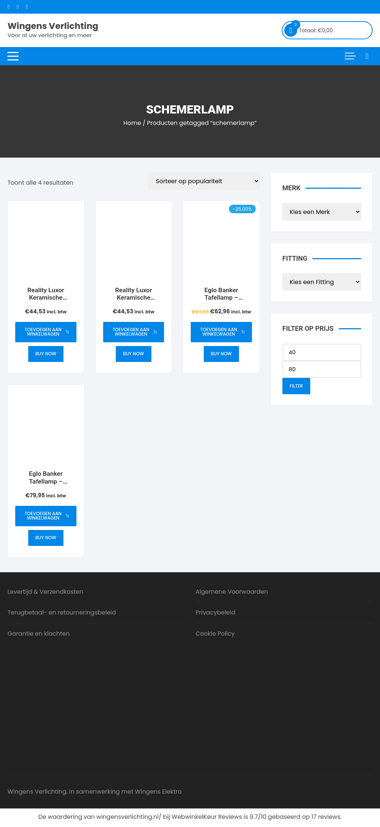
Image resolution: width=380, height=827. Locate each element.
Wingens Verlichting (54, 26)
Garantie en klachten (38, 635)
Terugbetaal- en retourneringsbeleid (61, 614)
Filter (296, 386)
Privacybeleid (215, 614)
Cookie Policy (215, 635)
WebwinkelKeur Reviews (206, 818)
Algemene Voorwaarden (232, 593)
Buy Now (45, 354)
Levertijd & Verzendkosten (45, 593)
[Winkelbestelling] (204, 181)
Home (132, 123)
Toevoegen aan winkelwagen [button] (47, 332)
